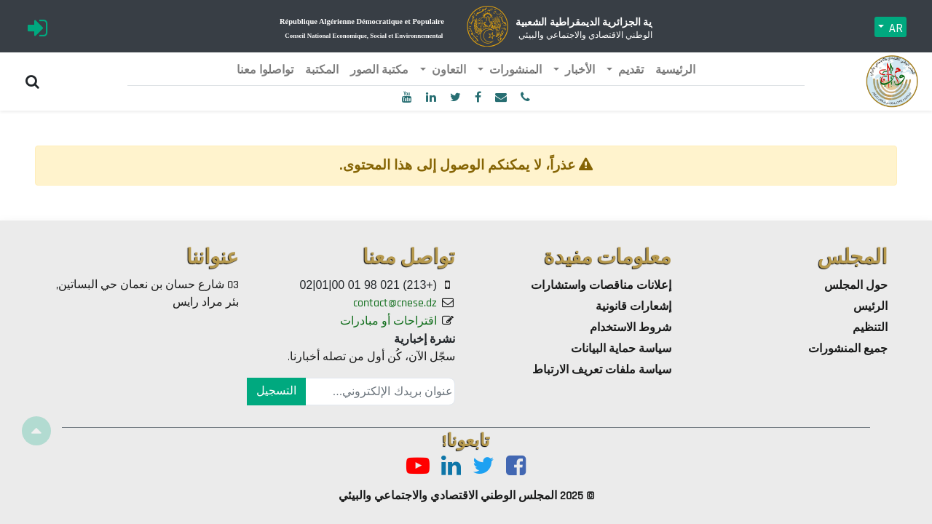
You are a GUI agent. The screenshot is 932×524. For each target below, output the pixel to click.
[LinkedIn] (451, 467)
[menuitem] (675, 70)
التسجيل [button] (276, 391)
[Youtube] (417, 467)
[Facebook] (516, 467)
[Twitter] (483, 467)
